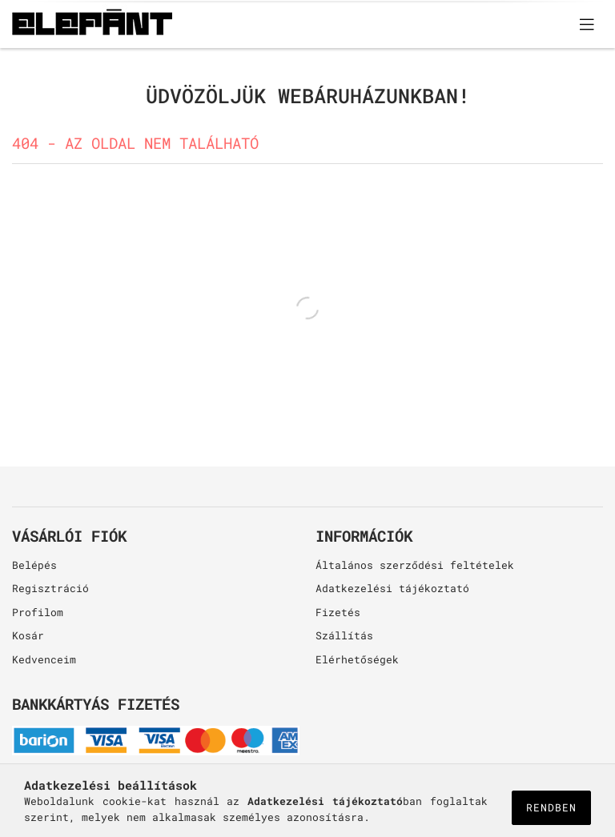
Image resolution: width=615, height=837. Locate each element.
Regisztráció (50, 588)
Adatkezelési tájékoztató (392, 588)
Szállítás (344, 635)
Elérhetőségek (357, 659)
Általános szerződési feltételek (415, 565)
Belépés (34, 565)
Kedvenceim (44, 659)
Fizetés (338, 612)
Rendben (551, 807)
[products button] (587, 24)
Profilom (37, 612)
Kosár (28, 635)
